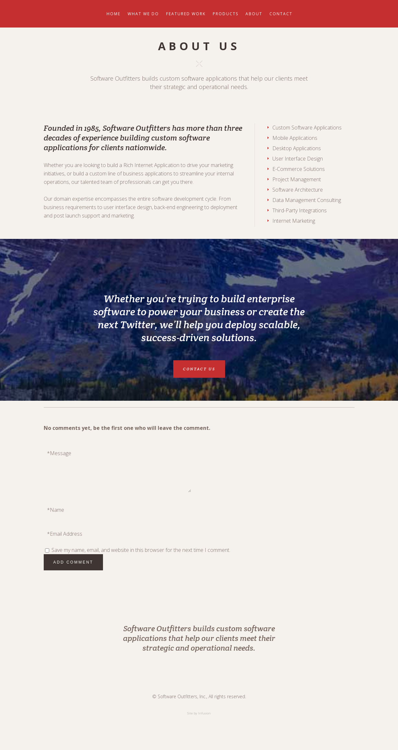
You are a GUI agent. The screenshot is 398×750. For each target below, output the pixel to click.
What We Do (143, 14)
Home (113, 14)
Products (225, 14)
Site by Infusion (199, 713)
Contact (280, 14)
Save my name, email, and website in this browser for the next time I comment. (140, 550)
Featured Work (186, 14)
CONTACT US (199, 368)
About (253, 14)
